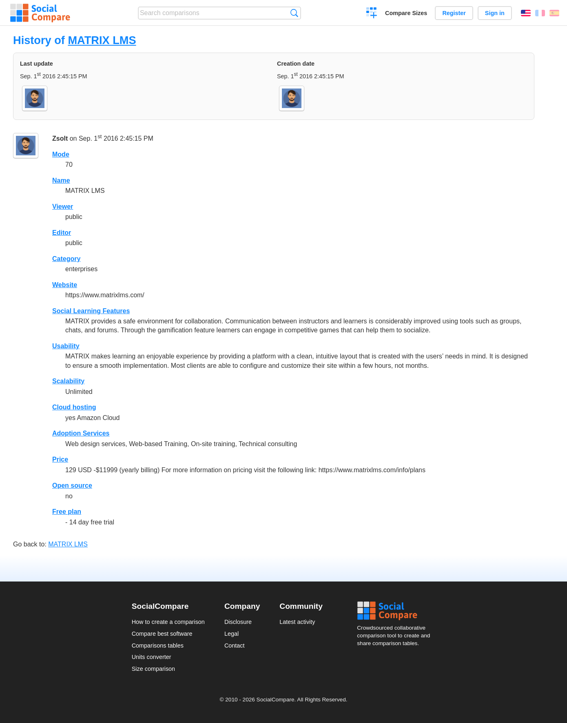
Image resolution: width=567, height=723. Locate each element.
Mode (60, 154)
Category (66, 258)
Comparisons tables (158, 645)
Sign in (495, 13)
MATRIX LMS (102, 40)
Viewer (62, 206)
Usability (66, 346)
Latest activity (297, 622)
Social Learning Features (91, 310)
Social (396, 611)
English (526, 13)
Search (294, 13)
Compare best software (162, 633)
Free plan (66, 511)
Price (60, 459)
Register (454, 13)
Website (64, 284)
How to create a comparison (168, 622)
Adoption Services (80, 433)
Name (61, 180)
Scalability (68, 381)
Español (554, 13)
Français (540, 13)
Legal (231, 633)
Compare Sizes (406, 13)
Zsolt (60, 138)
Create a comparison (371, 13)
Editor (61, 232)
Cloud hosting (74, 407)
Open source (72, 485)
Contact (234, 645)
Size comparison (153, 669)
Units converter (151, 657)
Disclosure (238, 622)
